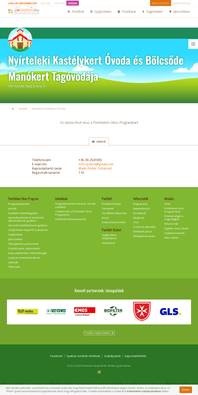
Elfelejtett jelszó (142, 231)
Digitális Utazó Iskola (176, 228)
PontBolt (75, 17)
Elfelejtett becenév (144, 236)
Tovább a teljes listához (99, 333)
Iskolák (59, 3)
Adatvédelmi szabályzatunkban (144, 391)
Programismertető (18, 204)
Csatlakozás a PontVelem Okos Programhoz (73, 213)
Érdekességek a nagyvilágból (173, 217)
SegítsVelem (152, 17)
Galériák (13, 262)
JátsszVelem (179, 17)
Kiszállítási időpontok (114, 213)
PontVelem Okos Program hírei (174, 210)
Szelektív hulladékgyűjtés (23, 213)
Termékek (108, 208)
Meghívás (139, 217)
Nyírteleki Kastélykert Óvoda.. (49, 108)
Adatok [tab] (98, 141)
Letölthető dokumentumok (70, 219)
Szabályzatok (112, 356)
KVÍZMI (72, 3)
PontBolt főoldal (111, 204)
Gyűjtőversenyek (174, 233)
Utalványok (108, 243)
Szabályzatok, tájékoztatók (24, 248)
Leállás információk (22, 3)
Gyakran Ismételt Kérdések (83, 356)
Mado (95, 168)
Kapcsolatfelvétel (135, 356)
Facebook (56, 356)
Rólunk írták (171, 223)
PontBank (127, 17)
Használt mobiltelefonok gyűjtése (28, 225)
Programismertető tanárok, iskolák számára (75, 205)
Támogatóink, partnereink (23, 244)
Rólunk (46, 3)
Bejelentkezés (182, 3)
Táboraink (14, 266)
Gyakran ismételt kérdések (24, 257)
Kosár (105, 217)
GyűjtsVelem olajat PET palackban (28, 230)
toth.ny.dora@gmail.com (96, 164)
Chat (136, 222)
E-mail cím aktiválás (144, 227)
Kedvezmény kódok (113, 222)
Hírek (167, 204)
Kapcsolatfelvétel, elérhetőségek (27, 253)
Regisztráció (160, 3)
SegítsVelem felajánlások (109, 236)
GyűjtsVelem (100, 17)
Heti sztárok (171, 237)
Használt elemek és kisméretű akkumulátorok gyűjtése (26, 219)
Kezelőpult (139, 213)
